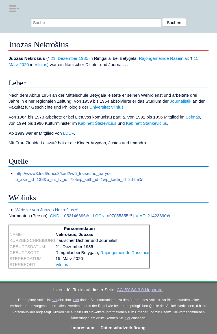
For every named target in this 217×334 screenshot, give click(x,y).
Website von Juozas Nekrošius (45, 209)
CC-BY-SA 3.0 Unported (139, 289)
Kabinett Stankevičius (146, 123)
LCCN (98, 215)
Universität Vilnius (106, 107)
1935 (83, 58)
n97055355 (117, 215)
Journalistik (180, 101)
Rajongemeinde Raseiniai (163, 58)
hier (54, 300)
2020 (24, 64)
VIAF (140, 215)
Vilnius (40, 64)
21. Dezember (64, 58)
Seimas (193, 117)
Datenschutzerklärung (123, 327)
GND (54, 215)
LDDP (68, 133)
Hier (76, 300)
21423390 (157, 215)
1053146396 (74, 215)
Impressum (82, 327)
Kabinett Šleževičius (97, 123)
